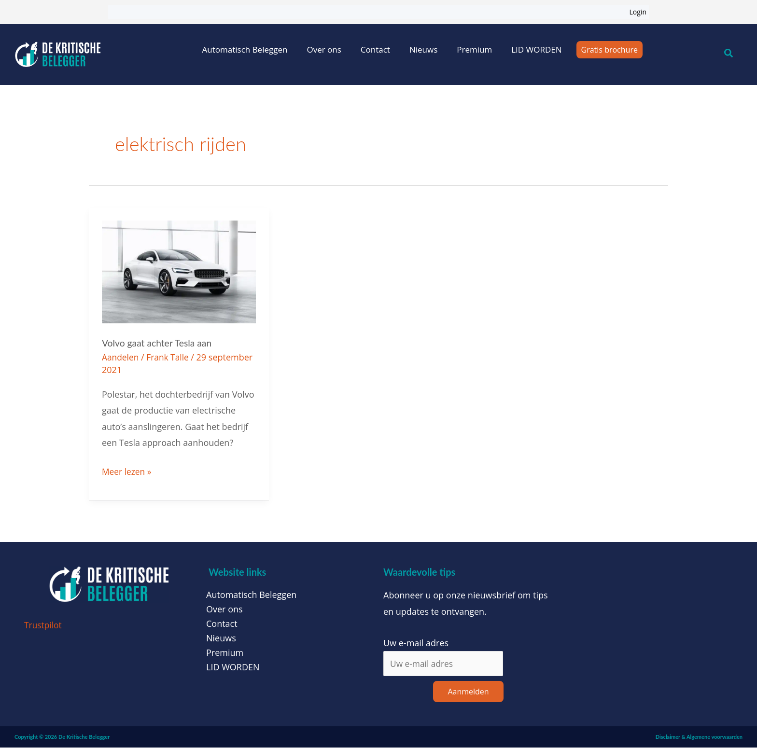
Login (638, 11)
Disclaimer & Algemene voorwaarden (699, 737)
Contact (375, 49)
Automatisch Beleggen (245, 49)
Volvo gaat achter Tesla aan (159, 342)
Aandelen (121, 357)
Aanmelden (468, 692)
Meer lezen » (127, 470)
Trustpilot (43, 625)
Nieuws (423, 49)
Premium (474, 49)
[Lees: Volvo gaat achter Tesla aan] (179, 271)
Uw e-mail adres (416, 642)
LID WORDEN (536, 49)
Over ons (324, 49)
